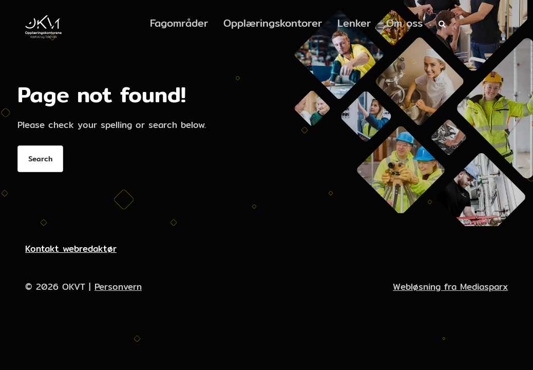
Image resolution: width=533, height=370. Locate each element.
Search (40, 158)
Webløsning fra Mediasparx (450, 286)
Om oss (404, 23)
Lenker (354, 23)
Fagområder (179, 23)
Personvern (118, 286)
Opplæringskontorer (272, 23)
